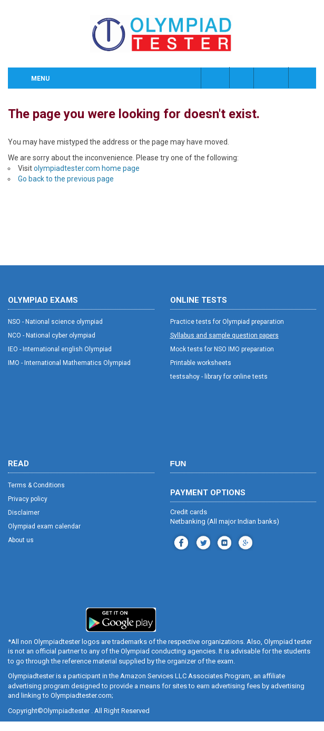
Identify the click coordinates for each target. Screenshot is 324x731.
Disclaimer (24, 512)
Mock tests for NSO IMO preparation (222, 349)
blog (244, 541)
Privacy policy (27, 499)
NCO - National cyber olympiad (51, 335)
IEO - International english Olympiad (60, 349)
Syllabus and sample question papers (224, 335)
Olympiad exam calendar (44, 526)
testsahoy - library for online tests (219, 376)
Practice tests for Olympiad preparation (227, 321)
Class (242, 77)
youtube (223, 541)
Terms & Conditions (36, 485)
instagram (202, 541)
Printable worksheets (200, 363)
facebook (180, 541)
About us (21, 540)
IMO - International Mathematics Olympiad (69, 363)
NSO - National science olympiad (55, 321)
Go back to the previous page (66, 179)
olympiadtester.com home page (87, 168)
